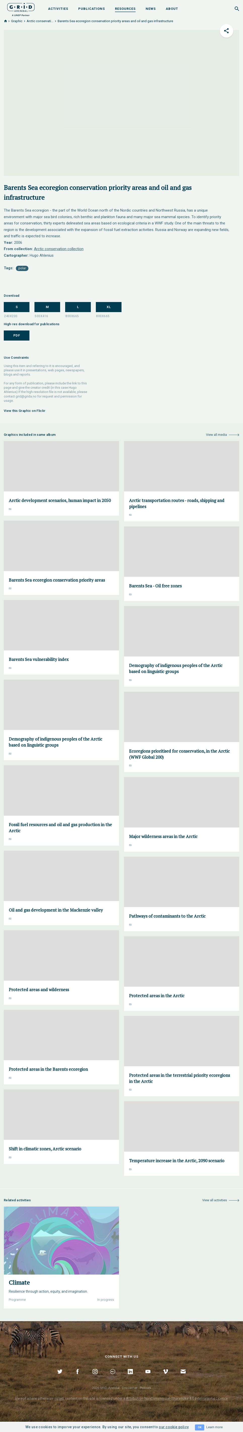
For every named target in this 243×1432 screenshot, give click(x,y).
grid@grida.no (26, 396)
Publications (91, 9)
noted (59, 1398)
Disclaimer (129, 1388)
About (172, 9)
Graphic (16, 21)
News (151, 9)
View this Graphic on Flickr (24, 411)
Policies (145, 1388)
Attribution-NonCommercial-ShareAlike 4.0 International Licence (177, 1398)
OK (199, 1427)
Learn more (214, 1427)
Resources (125, 9)
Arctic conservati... (40, 21)
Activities (58, 9)
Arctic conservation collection (59, 249)
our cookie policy (174, 1427)
